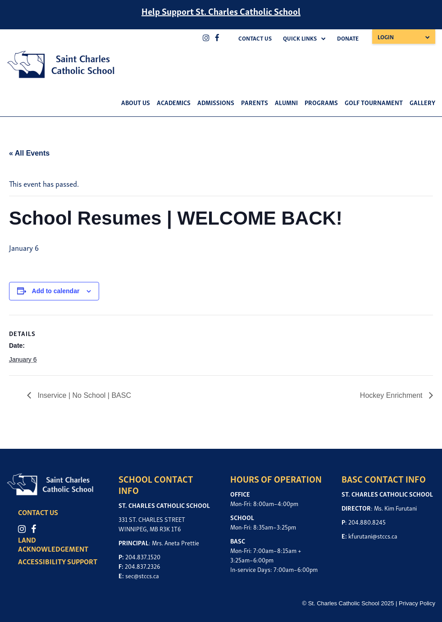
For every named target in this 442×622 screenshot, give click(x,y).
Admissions (215, 102)
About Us (135, 102)
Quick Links (300, 38)
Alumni (286, 102)
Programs (321, 102)
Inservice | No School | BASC (83, 395)
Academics (174, 102)
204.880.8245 (367, 521)
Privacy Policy (417, 603)
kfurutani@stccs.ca (372, 535)
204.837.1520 (142, 556)
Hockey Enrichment (392, 395)
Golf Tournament (374, 102)
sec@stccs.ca (142, 575)
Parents (254, 102)
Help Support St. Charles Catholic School (221, 11)
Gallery (422, 102)
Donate (348, 38)
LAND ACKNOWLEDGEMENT (53, 544)
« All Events (29, 153)
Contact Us (255, 38)
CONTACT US (38, 512)
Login (386, 36)
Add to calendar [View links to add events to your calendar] (56, 291)
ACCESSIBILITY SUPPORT (57, 561)
